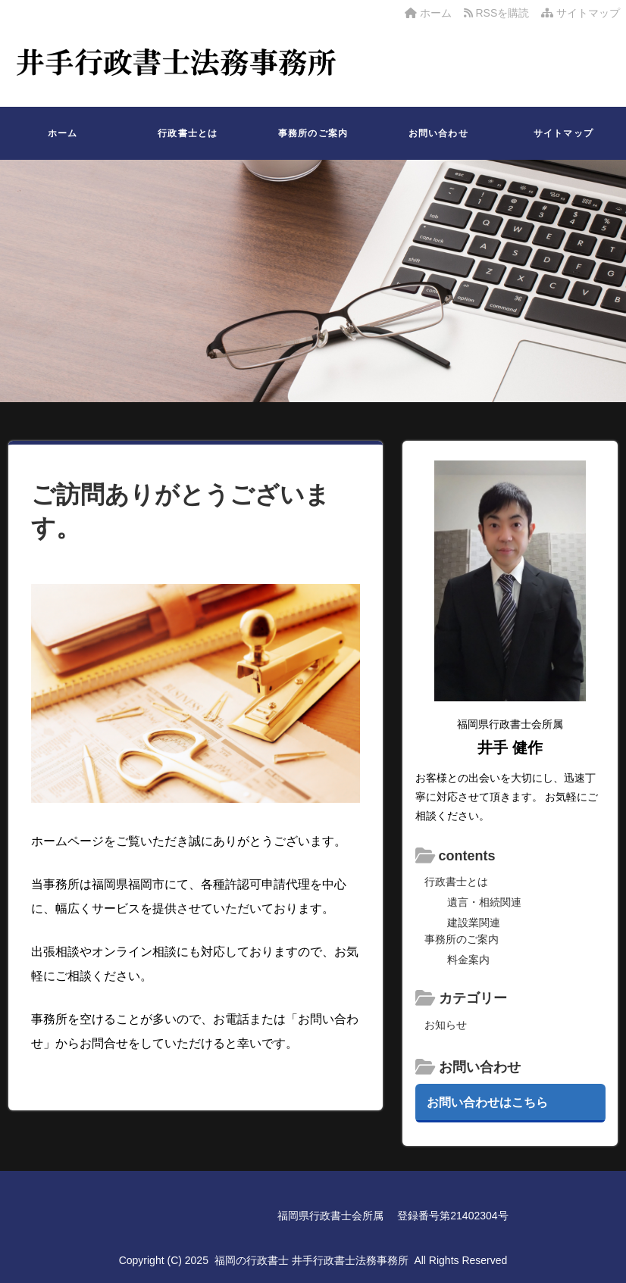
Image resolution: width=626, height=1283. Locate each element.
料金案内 (468, 960)
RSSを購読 (499, 13)
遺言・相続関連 (484, 902)
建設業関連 (473, 922)
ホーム (428, 13)
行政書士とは (188, 133)
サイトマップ (580, 13)
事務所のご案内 (313, 133)
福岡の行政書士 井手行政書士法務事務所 (311, 1260)
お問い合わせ (438, 133)
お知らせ (445, 1025)
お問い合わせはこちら (487, 1102)
